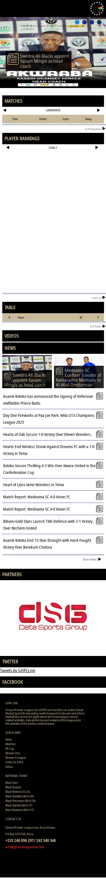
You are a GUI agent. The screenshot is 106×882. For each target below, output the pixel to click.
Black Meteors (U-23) (17, 791)
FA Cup (9, 748)
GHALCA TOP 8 (14, 762)
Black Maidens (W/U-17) (19, 810)
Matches (10, 744)
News (8, 739)
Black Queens (13, 787)
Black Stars (11, 782)
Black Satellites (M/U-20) (19, 796)
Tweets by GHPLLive (17, 670)
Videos (9, 766)
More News (92, 559)
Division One (12, 753)
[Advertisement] (53, 170)
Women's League (15, 757)
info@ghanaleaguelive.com (24, 846)
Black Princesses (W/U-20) (20, 801)
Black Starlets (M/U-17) (18, 805)
